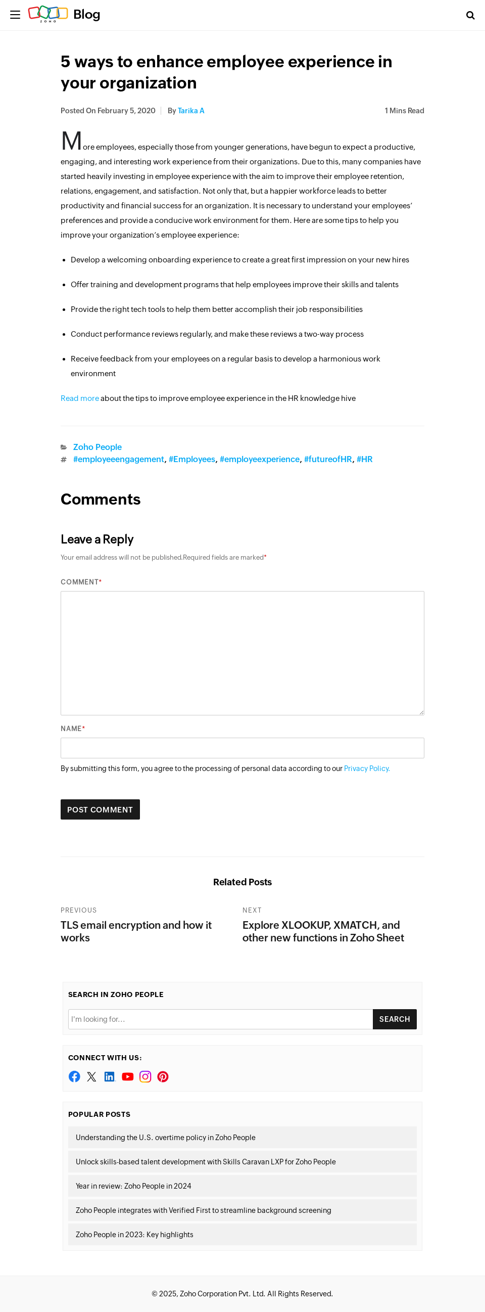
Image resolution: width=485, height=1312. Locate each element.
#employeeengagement (118, 459)
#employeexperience (260, 459)
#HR (365, 459)
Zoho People (97, 447)
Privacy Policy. (367, 768)
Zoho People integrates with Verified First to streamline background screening (203, 1210)
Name (71, 729)
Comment (80, 582)
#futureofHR (328, 459)
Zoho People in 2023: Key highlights (134, 1235)
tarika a (191, 111)
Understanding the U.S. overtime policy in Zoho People (166, 1138)
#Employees (192, 459)
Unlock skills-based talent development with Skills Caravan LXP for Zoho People (206, 1162)
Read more (80, 398)
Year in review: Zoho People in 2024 (133, 1186)
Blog (87, 14)
